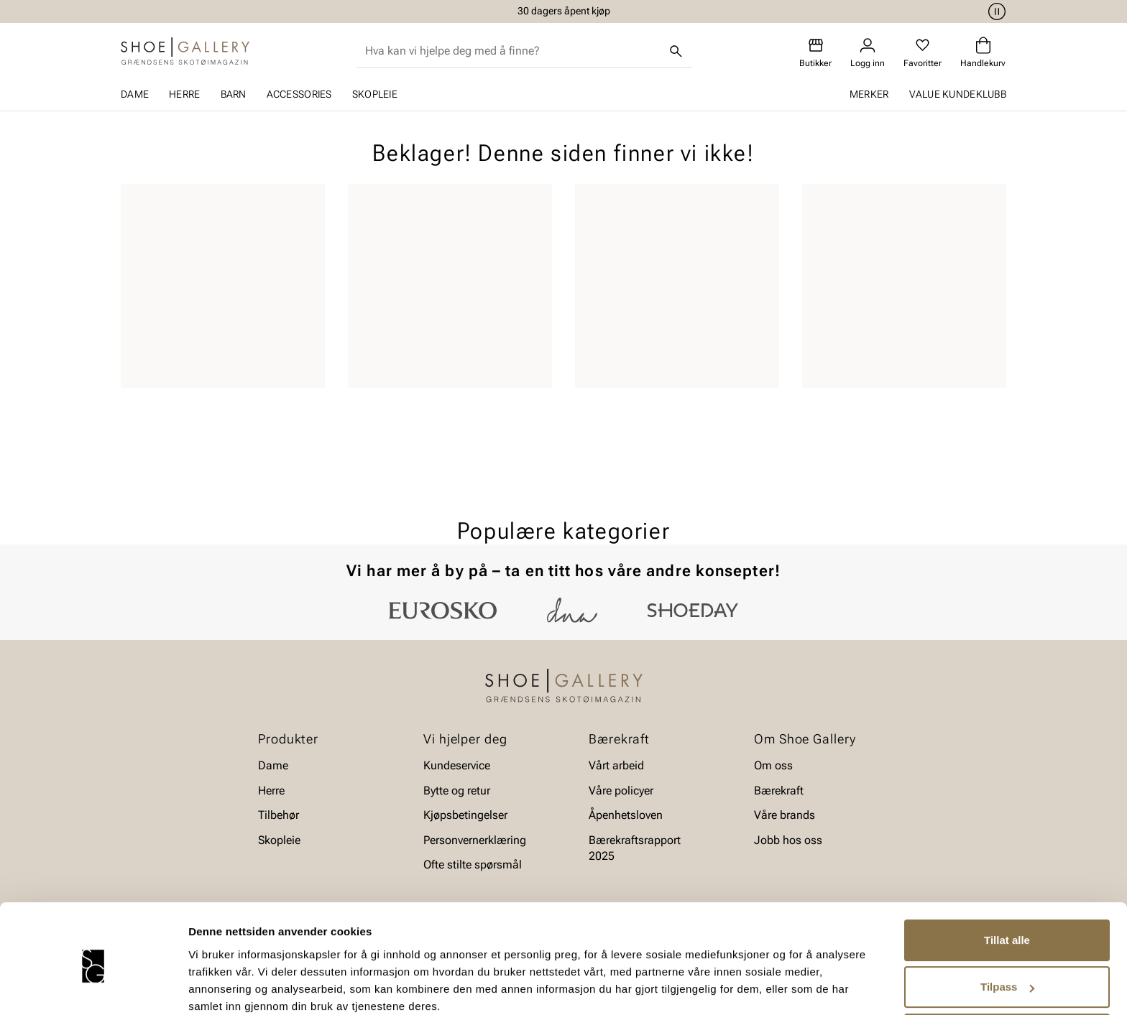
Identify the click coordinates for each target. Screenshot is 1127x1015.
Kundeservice (456, 765)
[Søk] (676, 51)
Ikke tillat (1007, 975)
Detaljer (208, 987)
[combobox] (513, 51)
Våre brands (784, 815)
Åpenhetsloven (626, 815)
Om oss (773, 765)
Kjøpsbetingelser (465, 815)
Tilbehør (278, 815)
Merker (869, 94)
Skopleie (374, 94)
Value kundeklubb (957, 94)
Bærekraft (779, 790)
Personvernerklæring (474, 840)
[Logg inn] (868, 53)
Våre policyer (621, 790)
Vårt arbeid (616, 765)
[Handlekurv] (983, 53)
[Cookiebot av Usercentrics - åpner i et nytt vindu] (93, 987)
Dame (135, 94)
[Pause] (994, 11)
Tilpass (1007, 928)
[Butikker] (815, 53)
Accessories (299, 94)
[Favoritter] (922, 53)
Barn (234, 94)
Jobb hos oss (788, 840)
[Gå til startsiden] (185, 51)
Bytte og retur (456, 790)
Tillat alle (1007, 881)
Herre (184, 94)
